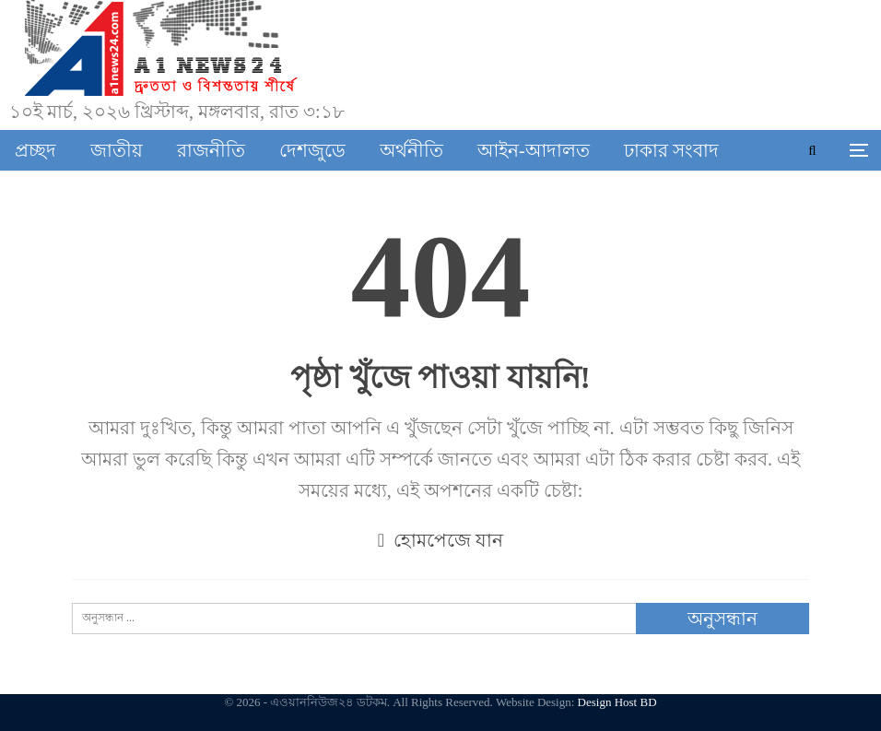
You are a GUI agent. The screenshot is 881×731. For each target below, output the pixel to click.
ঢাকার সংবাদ (671, 150)
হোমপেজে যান (440, 540)
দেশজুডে (312, 150)
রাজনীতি (211, 150)
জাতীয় (116, 150)
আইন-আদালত (533, 150)
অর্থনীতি (411, 150)
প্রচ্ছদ (35, 150)
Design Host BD (617, 702)
